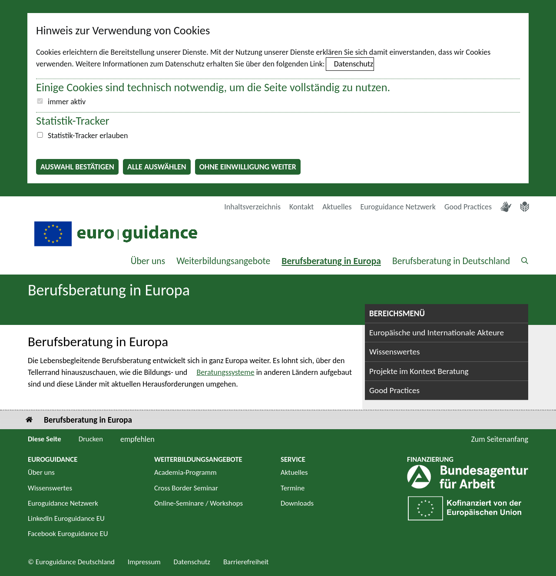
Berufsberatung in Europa (331, 261)
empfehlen (137, 439)
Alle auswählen (156, 167)
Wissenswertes (394, 352)
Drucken (91, 439)
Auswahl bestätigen (77, 167)
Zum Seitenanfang (499, 439)
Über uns (148, 261)
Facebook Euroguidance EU (68, 533)
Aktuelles (336, 207)
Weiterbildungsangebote (223, 261)
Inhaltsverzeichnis (252, 207)
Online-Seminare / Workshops (198, 503)
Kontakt (301, 207)
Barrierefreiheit (246, 561)
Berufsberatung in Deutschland (451, 261)
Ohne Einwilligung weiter (247, 167)
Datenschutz (353, 64)
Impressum (144, 561)
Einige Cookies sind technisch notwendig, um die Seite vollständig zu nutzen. (213, 87)
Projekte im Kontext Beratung (419, 371)
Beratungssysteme (225, 372)
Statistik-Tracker (72, 121)
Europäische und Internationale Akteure (436, 333)
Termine (292, 488)
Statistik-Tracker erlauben (88, 135)
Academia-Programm (185, 472)
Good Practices (468, 207)
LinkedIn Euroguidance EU (66, 518)
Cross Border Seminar (186, 488)
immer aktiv (67, 101)
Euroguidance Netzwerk (398, 207)
